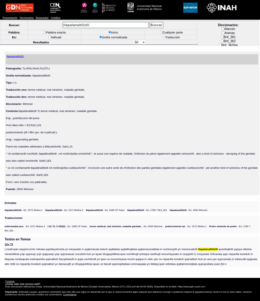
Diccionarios (27, 17)
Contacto (10, 281)
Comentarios (70, 294)
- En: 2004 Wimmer (188, 210)
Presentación (10, 17)
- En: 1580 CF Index (105, 210)
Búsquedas (42, 17)
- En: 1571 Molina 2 (64, 210)
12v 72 (9, 244)
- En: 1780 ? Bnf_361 (147, 210)
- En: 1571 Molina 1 (24, 210)
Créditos (55, 17)
